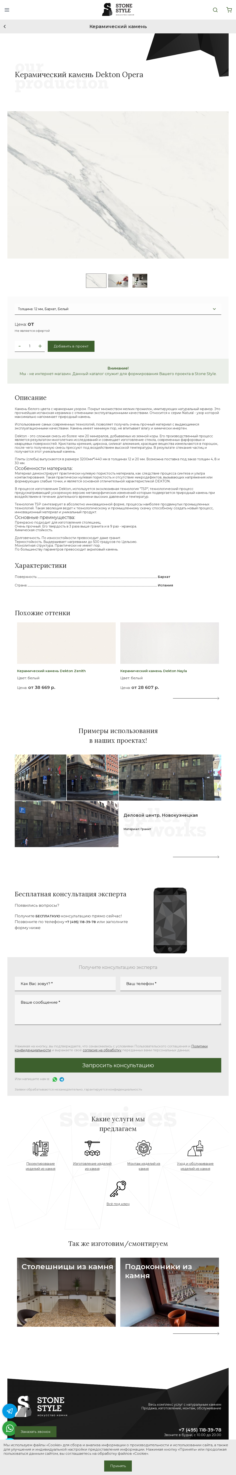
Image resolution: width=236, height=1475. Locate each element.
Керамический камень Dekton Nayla (153, 671)
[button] (7, 10)
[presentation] (174, 698)
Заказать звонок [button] (35, 1431)
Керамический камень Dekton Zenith (51, 671)
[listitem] (96, 281)
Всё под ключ (118, 1204)
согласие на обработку (102, 1050)
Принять (118, 1466)
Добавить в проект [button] (71, 346)
